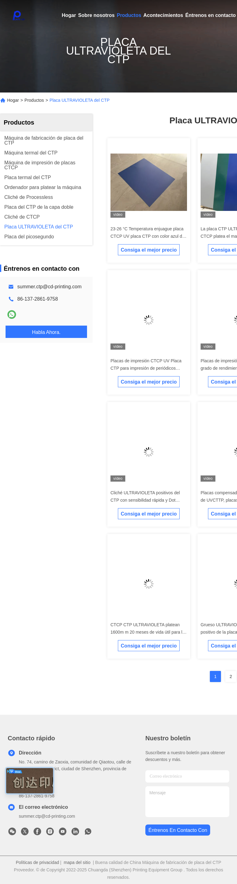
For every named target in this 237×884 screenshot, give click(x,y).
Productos (129, 15)
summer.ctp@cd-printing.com (49, 286)
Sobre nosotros (96, 15)
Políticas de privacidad (37, 862)
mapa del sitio (77, 862)
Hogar (69, 15)
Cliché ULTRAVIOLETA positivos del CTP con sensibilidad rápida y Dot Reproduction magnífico (145, 500)
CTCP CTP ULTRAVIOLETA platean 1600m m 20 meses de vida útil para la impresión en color (147, 632)
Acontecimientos (163, 15)
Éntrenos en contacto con (177, 830)
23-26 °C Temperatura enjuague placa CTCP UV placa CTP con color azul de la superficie (147, 236)
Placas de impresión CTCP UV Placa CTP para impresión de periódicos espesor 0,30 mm (145, 368)
